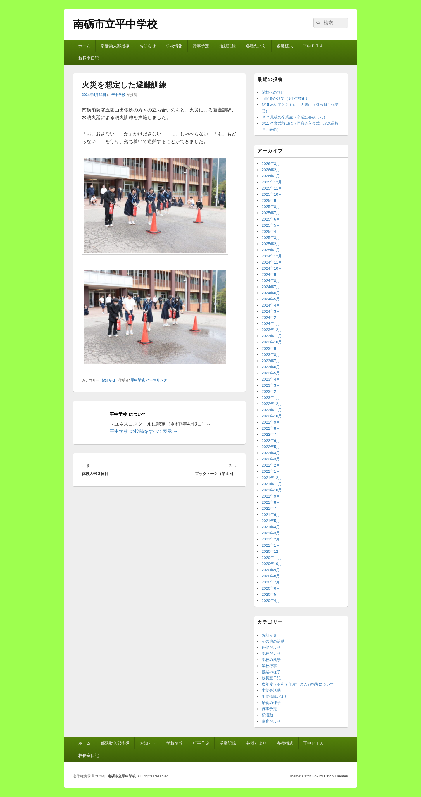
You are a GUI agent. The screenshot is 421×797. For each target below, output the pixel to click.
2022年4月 (271, 453)
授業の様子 (271, 672)
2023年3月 (271, 385)
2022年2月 (271, 465)
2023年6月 (271, 367)
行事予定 (201, 46)
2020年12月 (272, 551)
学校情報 (174, 46)
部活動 (267, 715)
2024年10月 (272, 268)
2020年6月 (271, 588)
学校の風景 (271, 659)
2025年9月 (271, 200)
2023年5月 (271, 373)
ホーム (84, 46)
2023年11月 (272, 336)
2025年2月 (271, 244)
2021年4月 (271, 527)
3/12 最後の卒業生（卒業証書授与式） (294, 117)
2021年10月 (272, 490)
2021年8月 (271, 502)
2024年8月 (271, 280)
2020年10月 (272, 564)
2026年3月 (271, 163)
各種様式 (285, 46)
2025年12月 (272, 182)
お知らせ (147, 46)
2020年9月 (271, 570)
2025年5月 (271, 225)
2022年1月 (271, 471)
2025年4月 (271, 231)
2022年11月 (272, 410)
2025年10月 (272, 194)
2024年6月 (271, 293)
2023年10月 (272, 342)
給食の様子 (271, 702)
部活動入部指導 (115, 46)
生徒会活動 (271, 690)
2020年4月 (271, 600)
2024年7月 (271, 287)
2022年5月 (271, 447)
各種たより (256, 46)
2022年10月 (272, 416)
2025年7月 (271, 213)
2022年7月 (271, 434)
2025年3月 (271, 237)
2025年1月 (271, 250)
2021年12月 (272, 478)
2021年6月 (271, 514)
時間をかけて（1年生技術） (285, 98)
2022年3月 (271, 459)
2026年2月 (271, 170)
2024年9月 (271, 274)
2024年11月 (272, 262)
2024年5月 (271, 299)
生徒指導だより (275, 696)
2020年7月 (271, 582)
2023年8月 (271, 354)
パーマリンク (156, 380)
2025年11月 (272, 188)
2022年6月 (271, 440)
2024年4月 (271, 305)
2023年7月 (271, 361)
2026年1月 (271, 176)
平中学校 (118, 95)
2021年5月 (271, 521)
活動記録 (227, 46)
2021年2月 (271, 539)
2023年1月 (271, 397)
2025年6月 (271, 219)
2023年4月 (271, 379)
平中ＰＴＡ (313, 46)
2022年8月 (271, 428)
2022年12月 (272, 404)
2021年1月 (271, 545)
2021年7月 (271, 508)
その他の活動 (273, 641)
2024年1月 (271, 323)
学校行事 (269, 666)
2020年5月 (271, 594)
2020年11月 (272, 557)
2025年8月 (271, 206)
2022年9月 (271, 422)
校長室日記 (88, 58)
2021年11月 (272, 484)
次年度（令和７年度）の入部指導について (298, 684)
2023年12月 (272, 330)
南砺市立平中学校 (115, 24)
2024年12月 (272, 256)
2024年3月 (271, 311)
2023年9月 (271, 348)
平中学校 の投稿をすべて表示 (144, 431)
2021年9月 (271, 496)
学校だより (271, 653)
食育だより (271, 721)
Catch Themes (336, 776)
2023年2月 (271, 391)
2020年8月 (271, 576)
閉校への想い (273, 92)
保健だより (271, 647)
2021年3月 (271, 533)
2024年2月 (271, 317)
